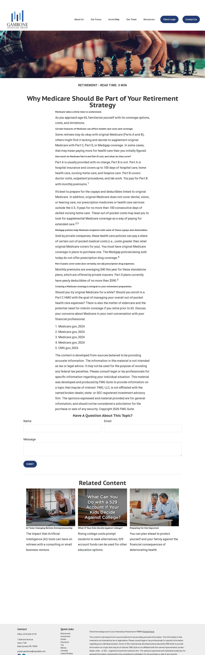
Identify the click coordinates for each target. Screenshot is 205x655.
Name (27, 413)
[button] (79, 11)
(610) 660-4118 (29, 626)
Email (107, 413)
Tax (62, 637)
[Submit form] (30, 456)
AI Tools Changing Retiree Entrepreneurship (49, 519)
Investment (65, 628)
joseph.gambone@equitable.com (31, 643)
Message (29, 431)
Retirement (65, 625)
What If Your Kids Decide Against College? (100, 519)
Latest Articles (67, 645)
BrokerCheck (148, 623)
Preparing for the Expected (144, 519)
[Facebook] (19, 647)
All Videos (65, 648)
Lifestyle (64, 642)
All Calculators (67, 651)
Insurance (65, 634)
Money (63, 640)
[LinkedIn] (24, 647)
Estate (63, 631)
